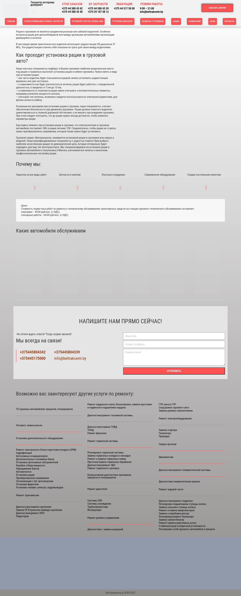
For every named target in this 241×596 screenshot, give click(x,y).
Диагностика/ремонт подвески (176, 500)
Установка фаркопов (27, 484)
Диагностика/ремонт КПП (30, 513)
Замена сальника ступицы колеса (177, 507)
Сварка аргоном (167, 444)
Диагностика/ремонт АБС (101, 465)
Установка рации (25, 474)
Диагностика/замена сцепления (33, 506)
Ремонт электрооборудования (175, 418)
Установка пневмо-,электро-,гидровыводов (39, 487)
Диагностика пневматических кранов (179, 481)
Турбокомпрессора (97, 506)
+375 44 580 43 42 (72, 8)
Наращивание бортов (27, 468)
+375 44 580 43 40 (72, 11)
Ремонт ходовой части (171, 489)
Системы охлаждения (99, 503)
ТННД (90, 430)
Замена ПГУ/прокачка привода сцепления (39, 510)
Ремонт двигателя (97, 489)
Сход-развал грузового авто (174, 407)
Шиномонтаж (166, 457)
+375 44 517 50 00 (124, 8)
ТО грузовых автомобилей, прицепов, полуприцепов (44, 409)
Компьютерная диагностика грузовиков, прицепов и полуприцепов (109, 476)
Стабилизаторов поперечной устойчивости (182, 526)
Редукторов (22, 516)
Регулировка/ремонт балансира (176, 516)
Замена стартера (168, 430)
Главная (11, 21)
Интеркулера (94, 510)
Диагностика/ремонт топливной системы (110, 415)
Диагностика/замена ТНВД (102, 426)
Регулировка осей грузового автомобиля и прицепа (187, 529)
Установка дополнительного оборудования (39, 438)
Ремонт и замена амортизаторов (177, 510)
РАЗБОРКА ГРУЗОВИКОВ (153, 21)
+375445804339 (67, 352)
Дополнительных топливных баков (35, 459)
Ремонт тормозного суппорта (103, 468)
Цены (212, 21)
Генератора (165, 433)
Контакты (229, 21)
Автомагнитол (24, 471)
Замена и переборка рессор (174, 513)
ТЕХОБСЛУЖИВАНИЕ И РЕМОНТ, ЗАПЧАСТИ (43, 21)
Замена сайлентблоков (171, 519)
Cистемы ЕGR (94, 500)
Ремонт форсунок (97, 433)
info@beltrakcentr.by (151, 11)
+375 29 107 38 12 (98, 11)
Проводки (164, 436)
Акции (176, 21)
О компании (195, 21)
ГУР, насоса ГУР (167, 404)
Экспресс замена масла (29, 425)
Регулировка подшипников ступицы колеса (182, 504)
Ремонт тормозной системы (102, 441)
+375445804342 (33, 352)
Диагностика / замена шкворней (105, 529)
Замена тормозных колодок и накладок (109, 455)
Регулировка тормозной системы (105, 452)
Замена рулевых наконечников (176, 410)
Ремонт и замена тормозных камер (106, 458)
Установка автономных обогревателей (37, 462)
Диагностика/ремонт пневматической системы (185, 470)
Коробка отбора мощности (30, 465)
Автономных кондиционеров (32, 456)
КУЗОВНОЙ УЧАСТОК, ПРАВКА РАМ (87, 21)
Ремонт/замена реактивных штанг (177, 522)
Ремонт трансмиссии (27, 495)
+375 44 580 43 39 (98, 8)
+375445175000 (33, 358)
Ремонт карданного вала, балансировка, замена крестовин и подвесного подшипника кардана (119, 406)
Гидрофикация (24, 452)
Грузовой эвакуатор (122, 21)
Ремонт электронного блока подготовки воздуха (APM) (46, 449)
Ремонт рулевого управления (103, 518)
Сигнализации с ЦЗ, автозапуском (34, 481)
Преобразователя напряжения (32, 478)
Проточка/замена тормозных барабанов (109, 462)
